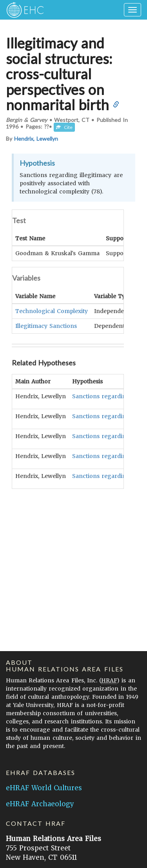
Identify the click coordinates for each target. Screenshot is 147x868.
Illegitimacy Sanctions (46, 325)
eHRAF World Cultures (44, 788)
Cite (64, 127)
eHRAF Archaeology (40, 804)
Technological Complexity (51, 310)
